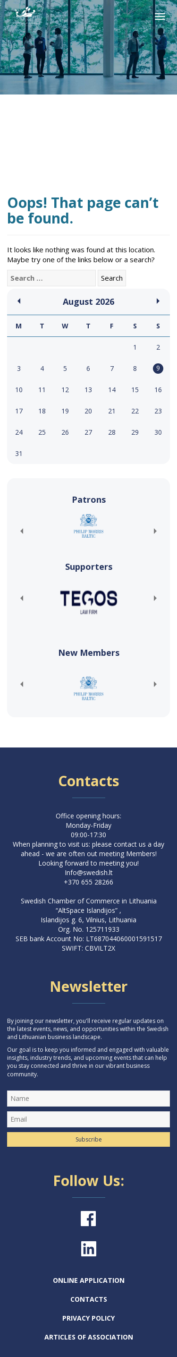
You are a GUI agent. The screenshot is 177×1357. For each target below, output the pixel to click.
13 (88, 389)
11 (42, 389)
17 (19, 410)
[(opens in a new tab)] (88, 526)
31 (19, 453)
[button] (21, 531)
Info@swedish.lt (89, 872)
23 (158, 410)
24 (19, 432)
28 (112, 432)
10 (19, 389)
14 (112, 389)
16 (158, 389)
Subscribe (89, 1139)
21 (112, 410)
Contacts (88, 1299)
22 (135, 410)
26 (65, 432)
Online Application (89, 1280)
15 (135, 389)
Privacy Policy (88, 1318)
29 (135, 432)
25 (42, 432)
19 (65, 410)
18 (42, 410)
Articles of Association (88, 1336)
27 (88, 432)
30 (158, 432)
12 (65, 389)
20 (88, 410)
